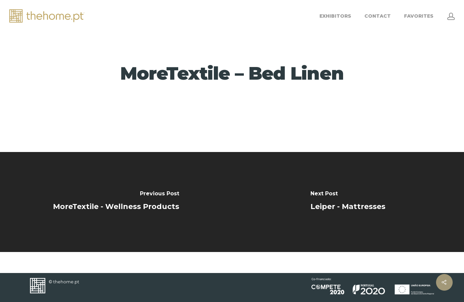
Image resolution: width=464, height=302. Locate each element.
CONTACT (377, 16)
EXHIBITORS (335, 16)
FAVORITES (418, 16)
